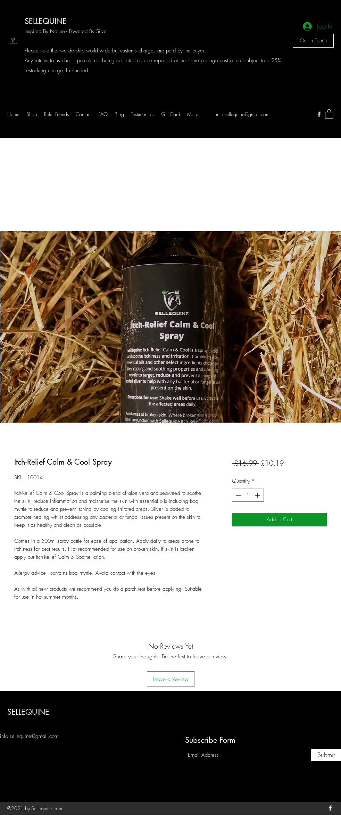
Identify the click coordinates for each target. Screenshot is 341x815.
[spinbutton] (247, 495)
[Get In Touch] (313, 41)
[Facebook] (319, 114)
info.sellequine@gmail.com (242, 114)
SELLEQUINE (46, 21)
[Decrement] (237, 495)
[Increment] (258, 495)
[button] (329, 114)
